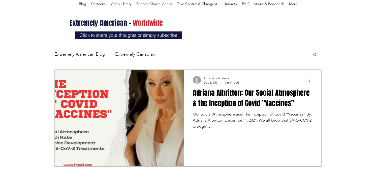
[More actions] (311, 80)
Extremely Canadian (135, 54)
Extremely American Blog (79, 54)
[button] (315, 55)
